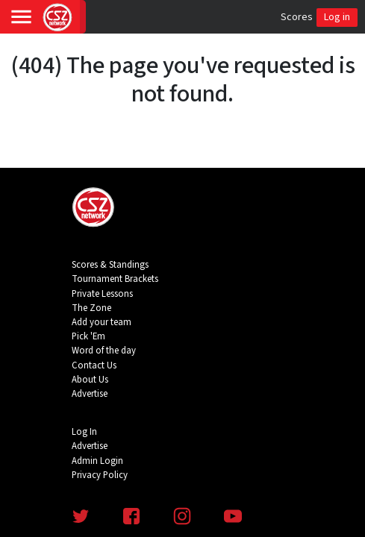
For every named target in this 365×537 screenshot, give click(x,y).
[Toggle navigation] (21, 17)
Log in (337, 17)
